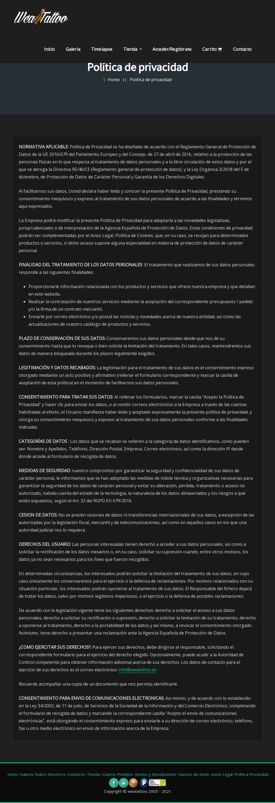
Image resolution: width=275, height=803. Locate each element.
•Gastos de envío (194, 774)
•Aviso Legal (222, 774)
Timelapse (102, 49)
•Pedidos (125, 774)
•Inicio (12, 774)
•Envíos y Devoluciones (156, 774)
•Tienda (93, 774)
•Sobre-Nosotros (50, 774)
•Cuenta (108, 774)
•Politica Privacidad (251, 774)
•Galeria (26, 774)
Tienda (132, 49)
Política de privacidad (151, 80)
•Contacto (76, 774)
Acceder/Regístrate (172, 49)
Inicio (49, 49)
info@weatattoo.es (138, 670)
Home (114, 80)
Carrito (212, 49)
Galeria (73, 49)
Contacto (242, 49)
